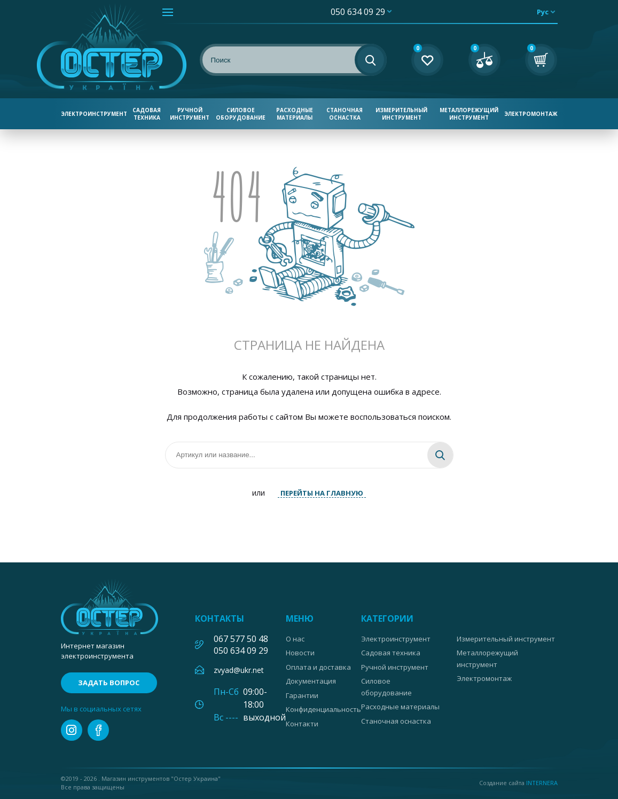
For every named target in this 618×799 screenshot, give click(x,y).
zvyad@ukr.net (239, 670)
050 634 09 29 (358, 12)
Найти (440, 455)
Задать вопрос (108, 682)
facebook (98, 730)
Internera (542, 783)
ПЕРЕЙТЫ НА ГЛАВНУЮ (321, 493)
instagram (71, 730)
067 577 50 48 (241, 639)
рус (543, 12)
